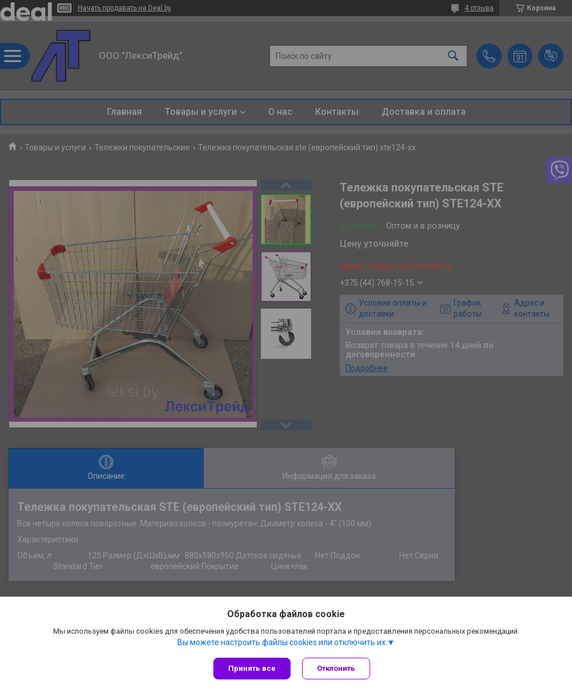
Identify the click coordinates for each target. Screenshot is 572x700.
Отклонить (336, 668)
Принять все (252, 668)
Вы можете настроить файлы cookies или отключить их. (282, 642)
